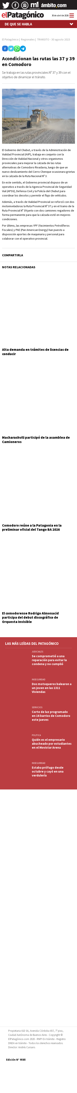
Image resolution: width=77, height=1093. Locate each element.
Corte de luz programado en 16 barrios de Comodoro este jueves (51, 716)
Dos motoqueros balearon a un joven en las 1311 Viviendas (51, 688)
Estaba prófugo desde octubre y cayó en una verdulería (47, 771)
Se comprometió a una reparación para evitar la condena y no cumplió (49, 660)
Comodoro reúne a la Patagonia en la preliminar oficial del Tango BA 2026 (32, 527)
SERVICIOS (37, 707)
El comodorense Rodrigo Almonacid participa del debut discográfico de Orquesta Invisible (30, 617)
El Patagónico (10, 39)
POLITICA (36, 735)
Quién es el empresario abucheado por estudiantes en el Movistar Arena (51, 743)
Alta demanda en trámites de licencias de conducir (35, 351)
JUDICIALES (37, 651)
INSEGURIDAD (38, 679)
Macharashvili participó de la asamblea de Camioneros (36, 439)
